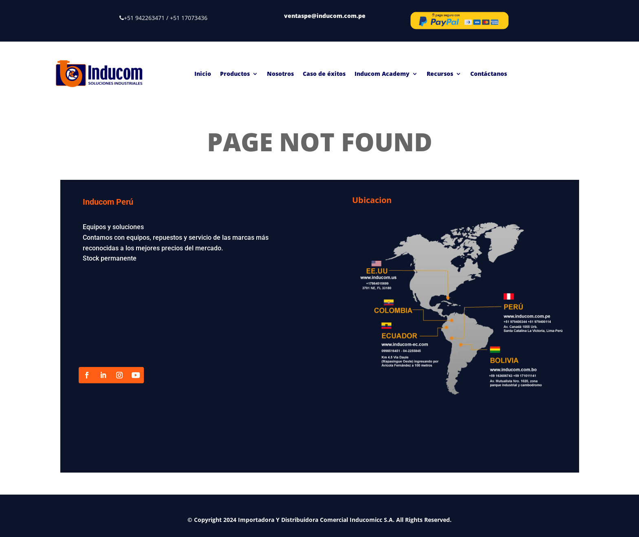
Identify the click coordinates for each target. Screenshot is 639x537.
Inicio (202, 73)
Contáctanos (488, 73)
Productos (235, 73)
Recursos (440, 73)
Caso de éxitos (324, 73)
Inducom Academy (382, 73)
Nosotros (280, 73)
